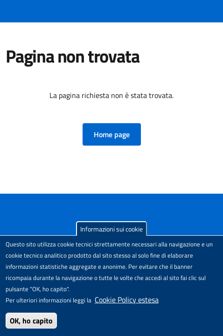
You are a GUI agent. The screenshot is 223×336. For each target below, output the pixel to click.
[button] (112, 134)
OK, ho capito (31, 320)
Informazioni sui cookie (111, 229)
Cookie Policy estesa (127, 299)
